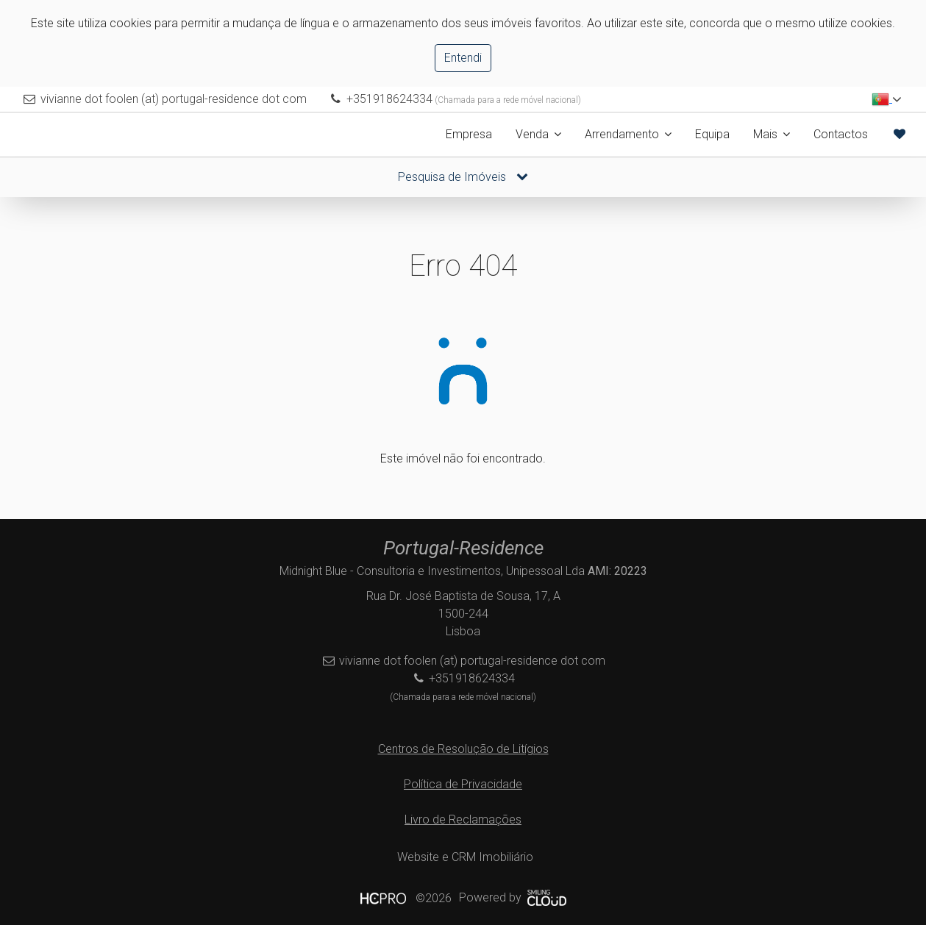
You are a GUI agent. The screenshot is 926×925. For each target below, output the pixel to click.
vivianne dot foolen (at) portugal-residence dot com (173, 99)
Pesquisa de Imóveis (463, 177)
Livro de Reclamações (463, 819)
